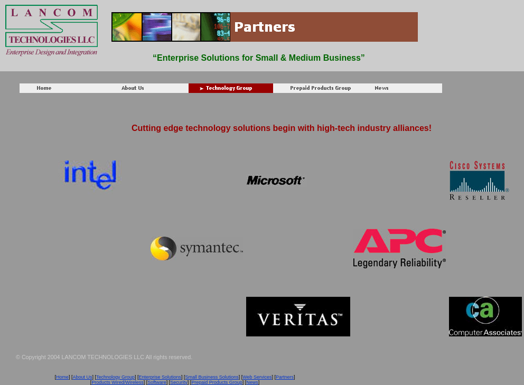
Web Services (257, 377)
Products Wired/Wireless (117, 382)
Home (62, 377)
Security (179, 382)
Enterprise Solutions (160, 377)
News (252, 382)
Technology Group (115, 377)
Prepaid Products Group (216, 382)
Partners (285, 377)
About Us (82, 377)
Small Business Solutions (212, 377)
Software (156, 382)
